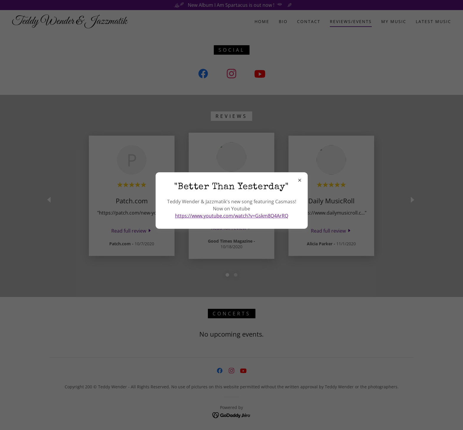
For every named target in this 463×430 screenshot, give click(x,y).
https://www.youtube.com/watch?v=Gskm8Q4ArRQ (231, 215)
